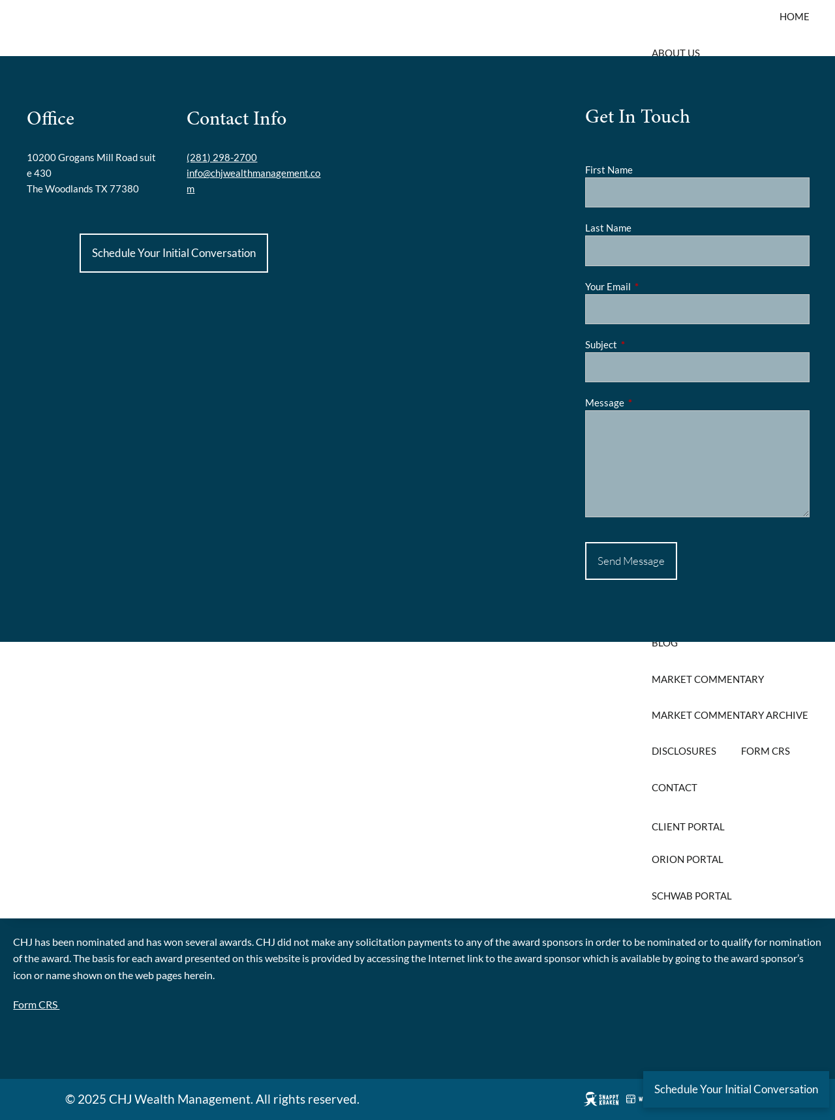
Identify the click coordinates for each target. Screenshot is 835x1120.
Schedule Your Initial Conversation (174, 253)
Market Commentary (708, 679)
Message (650, 402)
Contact (674, 787)
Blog (665, 642)
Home (795, 16)
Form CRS (765, 751)
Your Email (653, 286)
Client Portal (688, 826)
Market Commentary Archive (730, 715)
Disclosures (684, 751)
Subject (646, 344)
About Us (676, 53)
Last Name (608, 228)
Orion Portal (687, 859)
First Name (609, 169)
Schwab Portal (692, 895)
